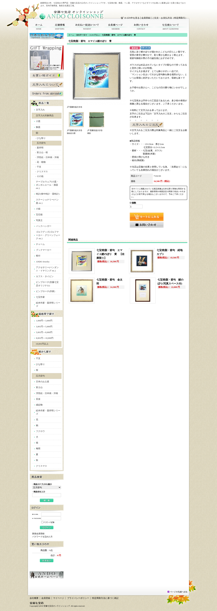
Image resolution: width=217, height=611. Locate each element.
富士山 (39, 387)
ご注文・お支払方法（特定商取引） (169, 18)
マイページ (58, 598)
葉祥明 (40, 148)
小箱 (38, 209)
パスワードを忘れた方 (42, 537)
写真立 (39, 220)
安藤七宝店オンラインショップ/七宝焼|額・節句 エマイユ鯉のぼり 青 (71, 15)
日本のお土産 (42, 381)
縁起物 (39, 405)
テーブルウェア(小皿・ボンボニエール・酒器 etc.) (47, 185)
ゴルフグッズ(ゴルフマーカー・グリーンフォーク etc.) (48, 235)
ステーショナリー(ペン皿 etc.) (47, 201)
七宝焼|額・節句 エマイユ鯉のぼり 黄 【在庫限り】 (110, 254)
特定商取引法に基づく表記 (105, 598)
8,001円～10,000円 (44, 338)
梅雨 (38, 448)
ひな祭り (41, 138)
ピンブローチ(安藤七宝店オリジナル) (47, 284)
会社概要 (34, 598)
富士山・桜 (42, 152)
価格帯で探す (81, 35)
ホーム (39, 26)
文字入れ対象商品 (45, 115)
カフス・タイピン (45, 276)
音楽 (38, 399)
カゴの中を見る (132, 18)
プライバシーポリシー (78, 598)
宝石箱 (39, 214)
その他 (40, 176)
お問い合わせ (141, 26)
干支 (39, 167)
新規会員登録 (38, 534)
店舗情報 (60, 26)
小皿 (38, 121)
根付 (38, 256)
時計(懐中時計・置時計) (48, 194)
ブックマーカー (43, 250)
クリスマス (42, 171)
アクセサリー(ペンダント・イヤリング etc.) (47, 269)
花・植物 (41, 162)
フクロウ (40, 431)
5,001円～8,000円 (44, 332)
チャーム (40, 244)
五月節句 (41, 143)
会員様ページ (115, 26)
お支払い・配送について (87, 26)
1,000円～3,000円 (44, 320)
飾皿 (38, 127)
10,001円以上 (42, 344)
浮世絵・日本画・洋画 (48, 157)
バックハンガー (43, 226)
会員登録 (145, 18)
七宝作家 (40, 297)
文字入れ (40, 110)
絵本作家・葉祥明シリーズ (48, 304)
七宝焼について (170, 26)
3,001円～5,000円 (44, 326)
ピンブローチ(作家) (45, 291)
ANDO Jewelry (43, 262)
